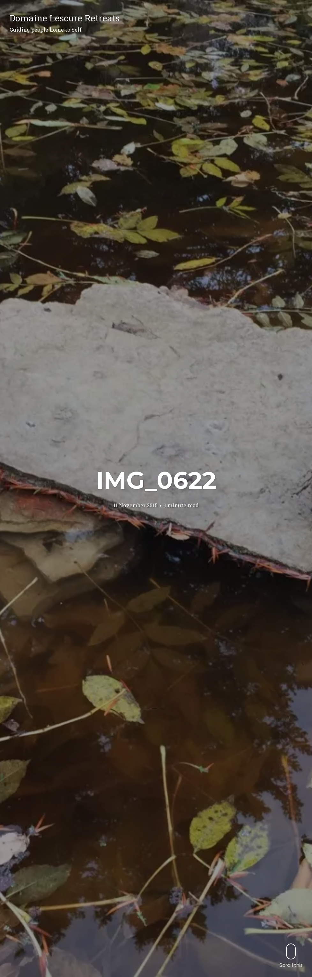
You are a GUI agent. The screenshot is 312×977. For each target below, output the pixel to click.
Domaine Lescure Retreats (65, 18)
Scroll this (290, 955)
